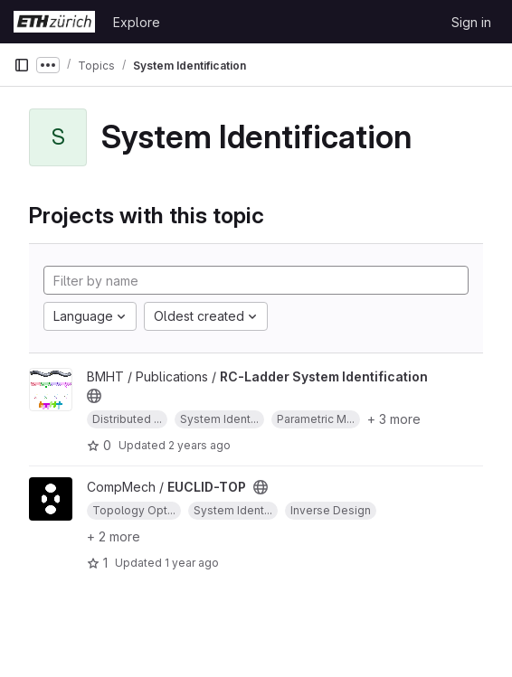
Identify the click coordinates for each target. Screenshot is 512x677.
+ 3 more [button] (394, 419)
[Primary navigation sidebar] (21, 65)
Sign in (471, 22)
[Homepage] (54, 21)
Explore (136, 22)
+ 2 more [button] (113, 536)
